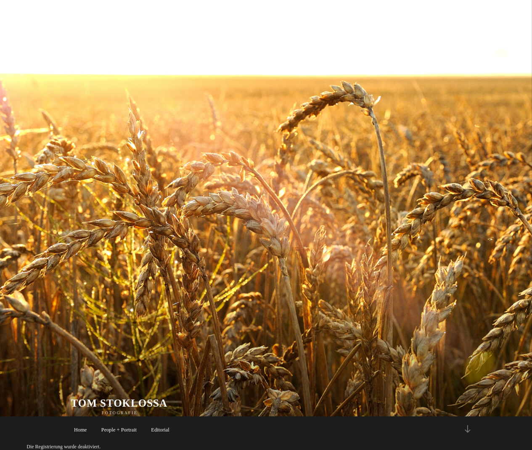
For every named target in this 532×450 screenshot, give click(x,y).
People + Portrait (119, 430)
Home (80, 430)
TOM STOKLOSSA (119, 403)
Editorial (160, 430)
